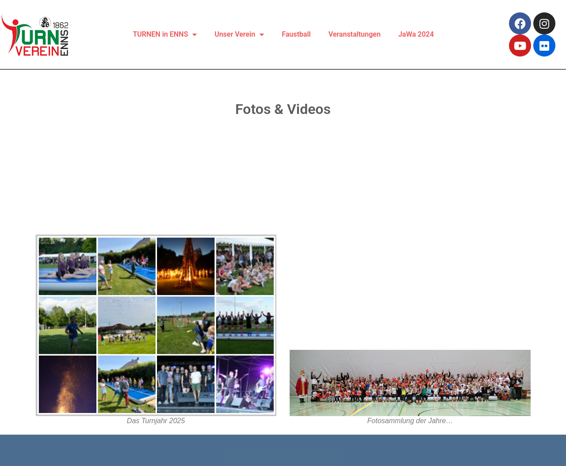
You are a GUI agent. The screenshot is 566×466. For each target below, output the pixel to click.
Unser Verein (239, 34)
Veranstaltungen (355, 34)
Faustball (296, 34)
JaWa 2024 (416, 34)
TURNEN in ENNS (165, 34)
